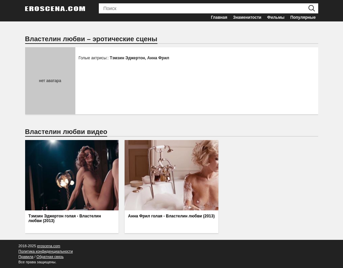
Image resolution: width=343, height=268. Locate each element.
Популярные (303, 17)
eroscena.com (48, 246)
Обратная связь (50, 257)
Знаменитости (247, 17)
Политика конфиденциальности (45, 251)
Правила (25, 257)
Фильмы (276, 17)
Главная (219, 17)
